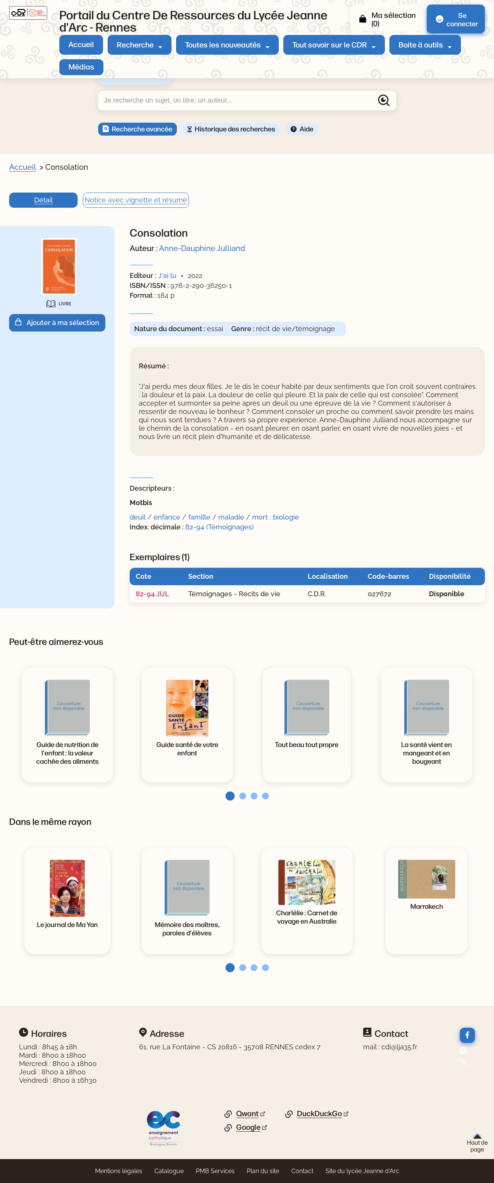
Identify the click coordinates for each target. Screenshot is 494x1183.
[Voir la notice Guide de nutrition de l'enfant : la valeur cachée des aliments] (67, 752)
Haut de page (477, 1143)
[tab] (228, 796)
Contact (302, 1171)
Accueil (81, 44)
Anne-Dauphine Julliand (202, 248)
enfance (167, 517)
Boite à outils (421, 44)
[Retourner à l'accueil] (28, 13)
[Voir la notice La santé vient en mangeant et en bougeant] (426, 752)
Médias (81, 66)
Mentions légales (118, 1171)
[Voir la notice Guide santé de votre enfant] (187, 748)
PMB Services (215, 1171)
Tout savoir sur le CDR (329, 44)
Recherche (135, 44)
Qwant (247, 1113)
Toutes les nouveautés (223, 44)
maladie (231, 517)
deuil (138, 517)
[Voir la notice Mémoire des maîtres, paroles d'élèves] (187, 928)
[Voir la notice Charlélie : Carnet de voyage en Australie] (306, 916)
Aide (306, 128)
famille (199, 517)
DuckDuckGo (319, 1113)
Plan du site (263, 1171)
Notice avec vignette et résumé (136, 200)
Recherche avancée (142, 128)
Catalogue (169, 1171)
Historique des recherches (235, 128)
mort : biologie (275, 517)
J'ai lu (167, 276)
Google (248, 1127)
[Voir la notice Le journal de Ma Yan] (67, 924)
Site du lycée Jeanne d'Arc (362, 1171)
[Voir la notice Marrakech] (426, 906)
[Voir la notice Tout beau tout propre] (306, 744)
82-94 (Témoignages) (219, 527)
